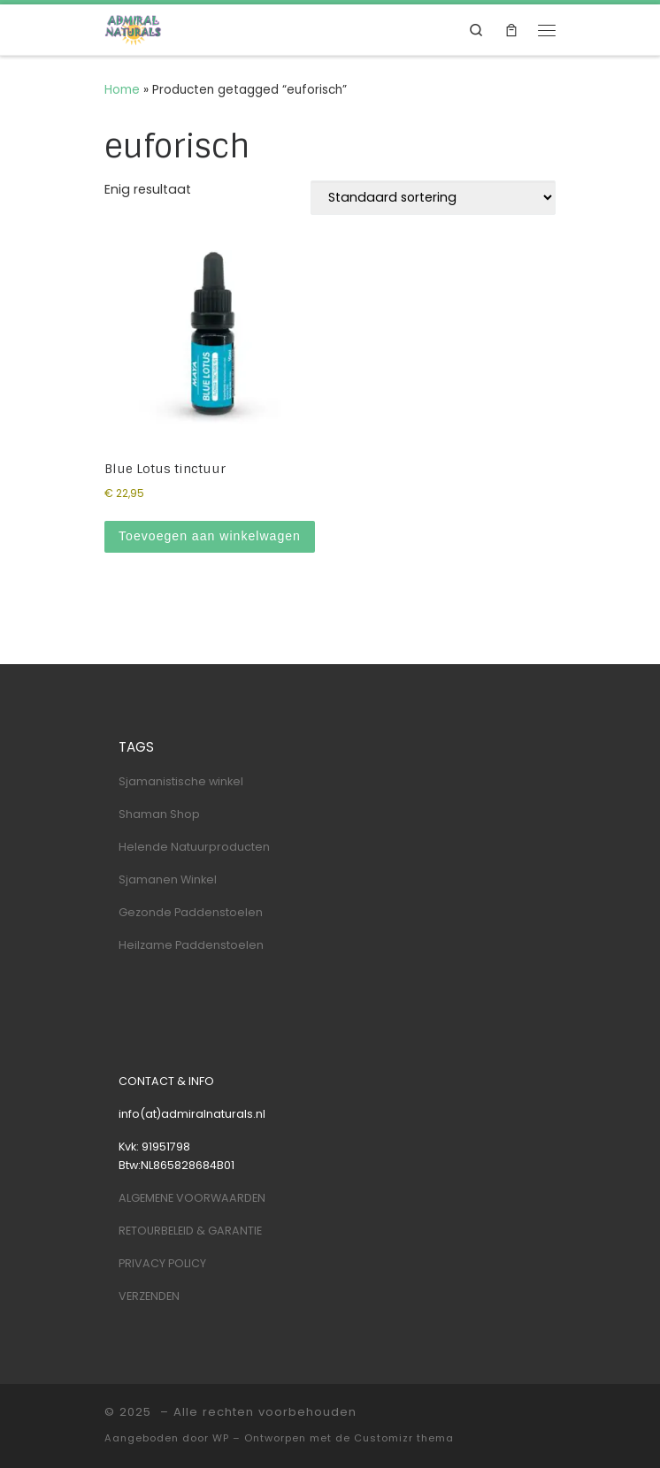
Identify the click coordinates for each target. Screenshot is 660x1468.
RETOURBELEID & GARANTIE (190, 1230)
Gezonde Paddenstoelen (191, 912)
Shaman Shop (159, 814)
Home (122, 89)
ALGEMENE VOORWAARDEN (192, 1197)
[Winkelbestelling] (433, 197)
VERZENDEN (149, 1296)
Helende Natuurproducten (194, 846)
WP (220, 1438)
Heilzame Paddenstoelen (191, 944)
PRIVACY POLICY (162, 1263)
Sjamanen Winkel (168, 879)
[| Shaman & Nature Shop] (133, 29)
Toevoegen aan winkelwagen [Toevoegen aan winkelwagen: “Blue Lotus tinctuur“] (210, 536)
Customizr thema (404, 1438)
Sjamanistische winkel (181, 781)
